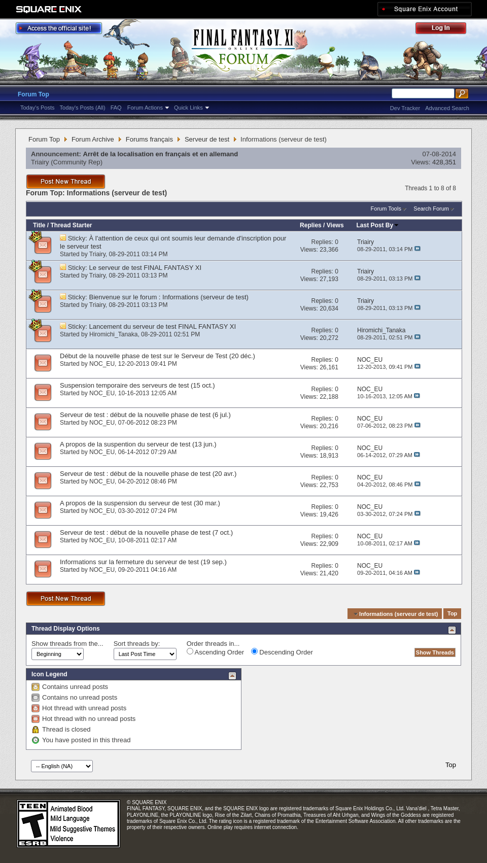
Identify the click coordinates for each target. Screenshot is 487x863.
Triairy (40, 162)
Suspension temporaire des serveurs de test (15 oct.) (137, 385)
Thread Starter (71, 225)
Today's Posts (37, 108)
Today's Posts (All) (83, 108)
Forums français (149, 139)
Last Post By (378, 225)
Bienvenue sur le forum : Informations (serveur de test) (169, 297)
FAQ (116, 108)
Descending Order (282, 652)
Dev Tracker (405, 108)
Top (452, 614)
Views (335, 225)
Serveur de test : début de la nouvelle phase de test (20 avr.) (148, 473)
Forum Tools (386, 208)
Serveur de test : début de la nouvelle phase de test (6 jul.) (145, 415)
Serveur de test (207, 139)
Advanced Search (447, 108)
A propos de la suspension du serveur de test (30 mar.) (140, 503)
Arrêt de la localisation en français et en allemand (160, 154)
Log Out (446, 30)
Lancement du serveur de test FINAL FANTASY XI (162, 326)
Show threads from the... (67, 643)
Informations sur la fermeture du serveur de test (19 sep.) (143, 562)
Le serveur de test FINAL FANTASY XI (145, 267)
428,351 (444, 162)
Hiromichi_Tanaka (113, 334)
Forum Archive (93, 139)
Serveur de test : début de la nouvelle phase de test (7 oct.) (146, 532)
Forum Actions (145, 108)
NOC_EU (102, 363)
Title (39, 225)
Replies (311, 225)
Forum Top (33, 94)
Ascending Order (215, 652)
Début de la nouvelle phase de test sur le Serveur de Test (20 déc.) (157, 356)
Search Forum (431, 208)
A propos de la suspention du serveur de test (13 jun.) (138, 444)
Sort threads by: (137, 643)
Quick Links (188, 108)
